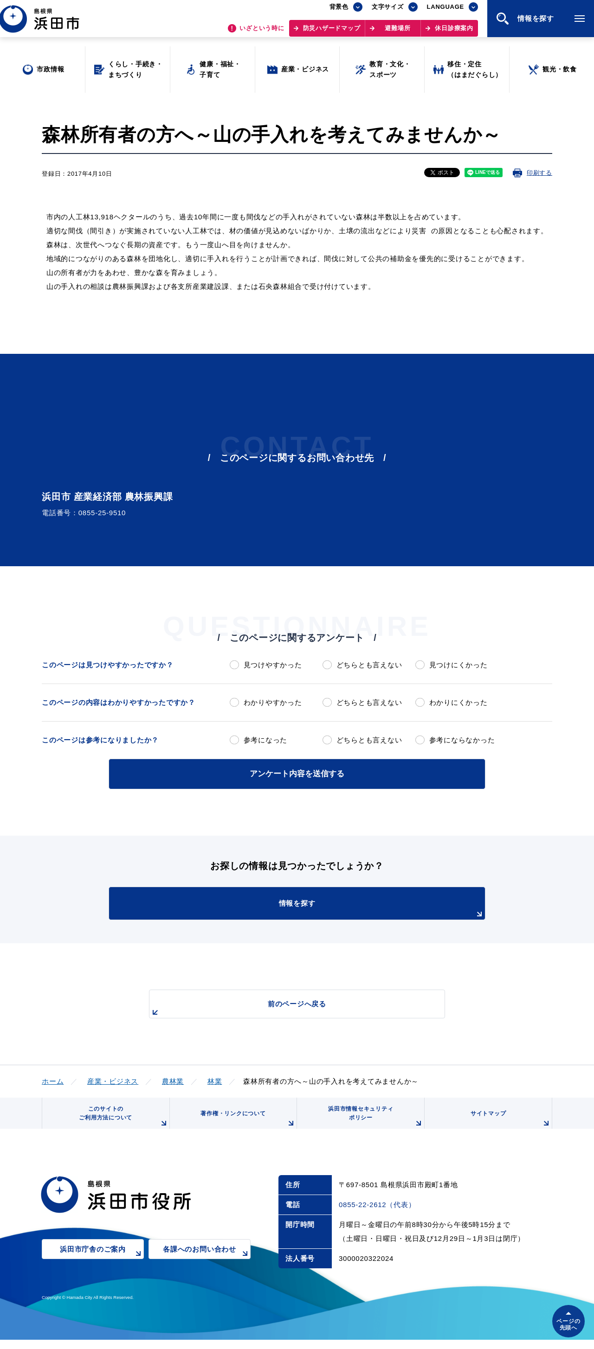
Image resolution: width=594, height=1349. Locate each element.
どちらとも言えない (369, 665)
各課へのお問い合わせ (207, 1264)
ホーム (53, 1079)
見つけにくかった (458, 665)
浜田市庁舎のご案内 (102, 1264)
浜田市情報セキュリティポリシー (373, 1122)
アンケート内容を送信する (297, 773)
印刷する (539, 172)
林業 (214, 1079)
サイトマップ (509, 1125)
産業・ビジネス (112, 1079)
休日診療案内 (454, 32)
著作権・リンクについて (245, 1125)
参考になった (266, 740)
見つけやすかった (273, 665)
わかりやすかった (273, 702)
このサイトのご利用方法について (121, 1122)
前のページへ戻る (286, 1007)
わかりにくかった (458, 702)
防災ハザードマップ (332, 32)
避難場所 (397, 32)
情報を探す (320, 907)
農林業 (173, 1079)
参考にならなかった (462, 740)
